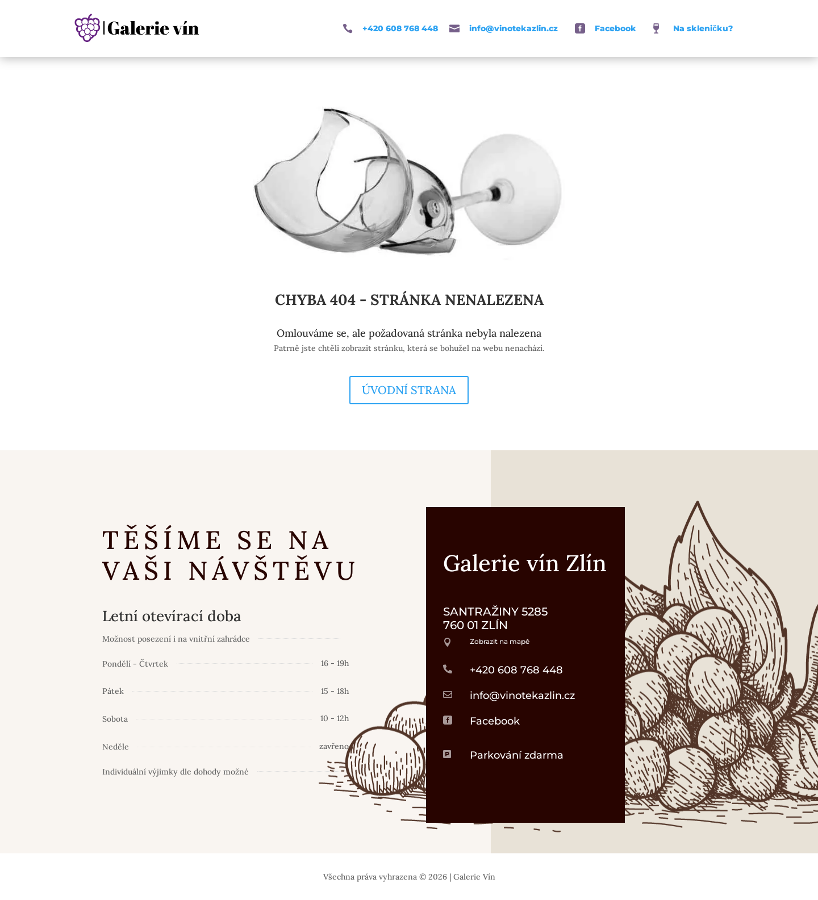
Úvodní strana (409, 390)
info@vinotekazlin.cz (513, 28)
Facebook (615, 28)
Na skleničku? (703, 28)
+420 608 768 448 (400, 28)
